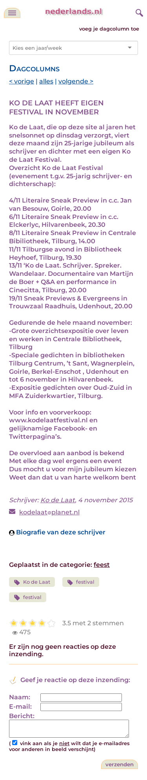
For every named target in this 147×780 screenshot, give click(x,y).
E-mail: (20, 706)
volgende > (75, 81)
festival (81, 582)
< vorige (21, 81)
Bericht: (21, 716)
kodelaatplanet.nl (49, 512)
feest (102, 564)
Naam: (19, 697)
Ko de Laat (57, 500)
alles (46, 81)
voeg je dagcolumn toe (109, 29)
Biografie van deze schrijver (57, 532)
